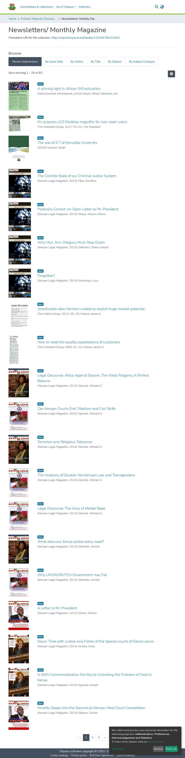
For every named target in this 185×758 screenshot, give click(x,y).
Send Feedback (126, 755)
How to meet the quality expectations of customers (78, 342)
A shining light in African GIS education (68, 88)
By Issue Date (54, 62)
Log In (170, 7)
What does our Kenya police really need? (70, 541)
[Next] (105, 737)
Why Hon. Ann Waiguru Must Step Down (71, 242)
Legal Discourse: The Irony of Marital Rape (71, 508)
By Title (95, 62)
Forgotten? (46, 275)
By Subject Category (142, 62)
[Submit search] (156, 7)
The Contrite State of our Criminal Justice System (76, 175)
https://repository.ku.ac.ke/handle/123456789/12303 (85, 38)
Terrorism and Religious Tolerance (64, 441)
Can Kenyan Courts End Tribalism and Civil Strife (76, 408)
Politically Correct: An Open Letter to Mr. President (78, 209)
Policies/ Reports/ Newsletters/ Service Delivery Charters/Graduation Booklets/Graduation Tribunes (39, 19)
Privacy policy (79, 755)
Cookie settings (59, 755)
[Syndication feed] (171, 73)
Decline (158, 749)
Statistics (85, 7)
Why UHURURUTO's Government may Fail (72, 574)
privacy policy (155, 741)
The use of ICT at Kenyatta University (67, 142)
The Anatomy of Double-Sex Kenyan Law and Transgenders (86, 475)
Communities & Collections (36, 7)
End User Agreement (102, 755)
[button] (162, 7)
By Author (76, 62)
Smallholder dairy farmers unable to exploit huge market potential (91, 308)
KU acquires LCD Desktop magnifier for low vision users (82, 121)
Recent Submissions (25, 62)
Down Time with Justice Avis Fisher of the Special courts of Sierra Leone (95, 641)
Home (12, 19)
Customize (117, 749)
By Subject (115, 62)
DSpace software (70, 751)
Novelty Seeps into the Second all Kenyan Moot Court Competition (91, 707)
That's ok (171, 749)
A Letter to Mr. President (57, 608)
